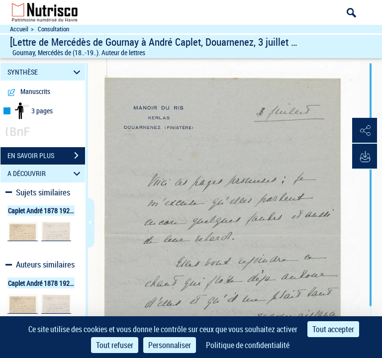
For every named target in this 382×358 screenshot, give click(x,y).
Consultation (53, 29)
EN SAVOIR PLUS (46, 156)
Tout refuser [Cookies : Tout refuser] (114, 345)
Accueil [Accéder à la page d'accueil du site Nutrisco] (19, 29)
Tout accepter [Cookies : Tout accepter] (333, 329)
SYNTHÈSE (45, 72)
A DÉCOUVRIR (45, 173)
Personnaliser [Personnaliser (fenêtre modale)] (169, 345)
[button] (364, 131)
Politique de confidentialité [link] (247, 345)
